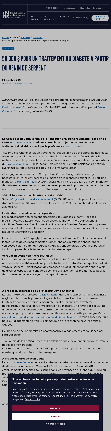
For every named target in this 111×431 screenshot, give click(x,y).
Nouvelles (85, 8)
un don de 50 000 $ (22, 142)
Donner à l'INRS (100, 18)
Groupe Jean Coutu (18, 164)
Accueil (5, 38)
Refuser (55, 411)
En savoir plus (84, 394)
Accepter (55, 403)
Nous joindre (69, 8)
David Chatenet (11, 107)
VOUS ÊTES (52, 8)
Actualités (38, 38)
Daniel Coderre (23, 181)
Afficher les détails (55, 419)
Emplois (97, 8)
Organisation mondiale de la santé (32, 199)
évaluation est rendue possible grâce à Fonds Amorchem (37, 316)
